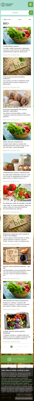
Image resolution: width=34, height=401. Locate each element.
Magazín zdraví (7, 19)
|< (4, 346)
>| (17, 349)
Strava (19, 19)
